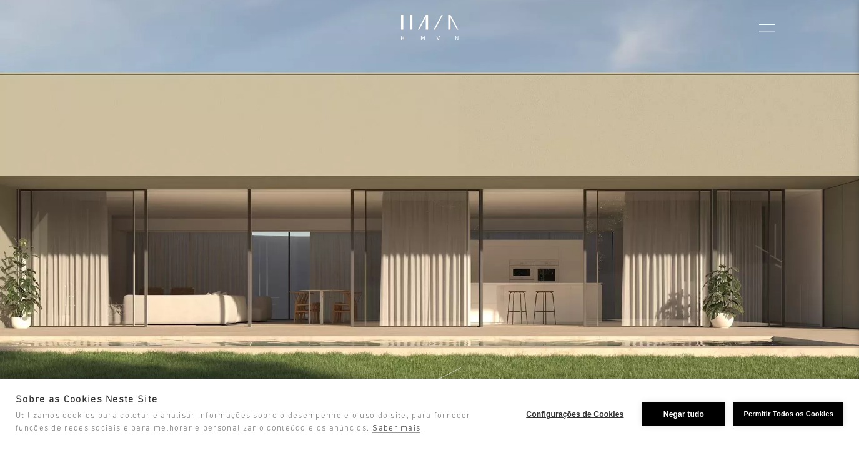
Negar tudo (683, 414)
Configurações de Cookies (574, 414)
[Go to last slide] (22, 233)
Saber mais (396, 428)
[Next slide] (836, 233)
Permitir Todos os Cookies (788, 414)
